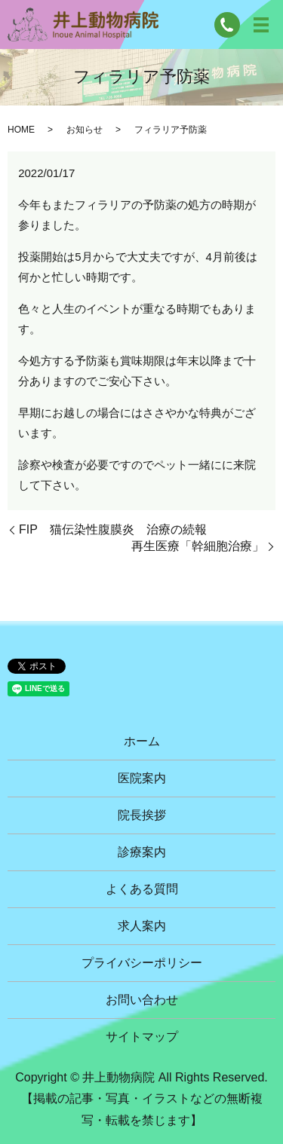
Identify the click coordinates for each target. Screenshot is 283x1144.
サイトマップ (142, 1036)
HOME (21, 129)
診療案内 (142, 852)
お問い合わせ (142, 999)
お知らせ (84, 129)
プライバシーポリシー (142, 962)
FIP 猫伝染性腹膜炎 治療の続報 (113, 529)
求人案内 (142, 925)
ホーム (142, 741)
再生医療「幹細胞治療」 (197, 546)
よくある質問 (142, 888)
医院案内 (142, 778)
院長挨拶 (142, 815)
